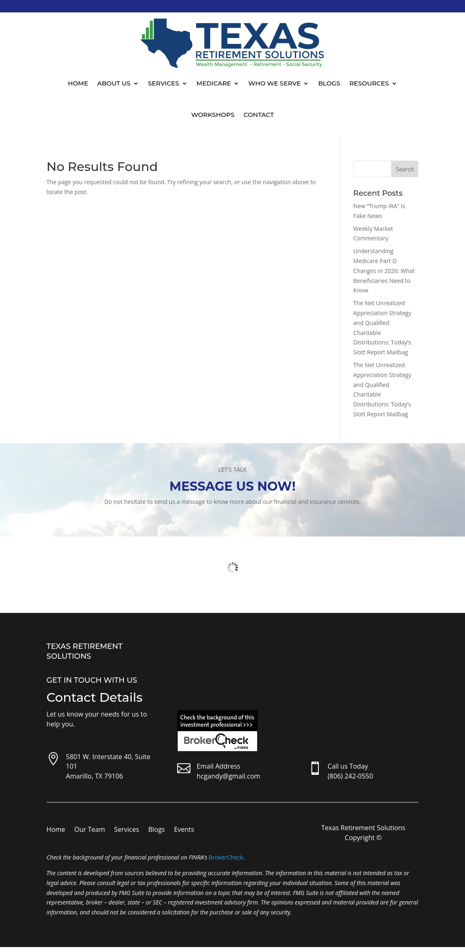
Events (184, 830)
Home (78, 83)
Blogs (329, 83)
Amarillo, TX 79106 (94, 776)
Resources (369, 83)
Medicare (214, 83)
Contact (259, 115)
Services (163, 83)
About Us (114, 83)
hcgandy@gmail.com (228, 776)
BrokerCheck (226, 857)
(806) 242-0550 (350, 776)
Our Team (89, 830)
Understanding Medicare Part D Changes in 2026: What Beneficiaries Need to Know (384, 270)
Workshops (213, 115)
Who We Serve (274, 83)
